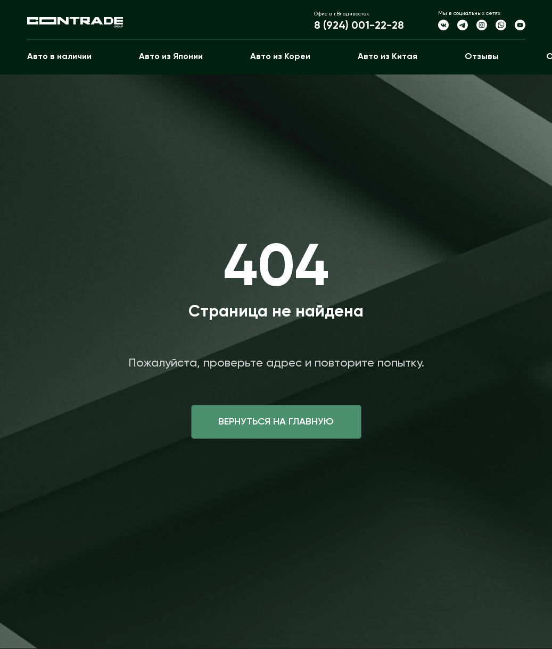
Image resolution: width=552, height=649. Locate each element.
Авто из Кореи (280, 57)
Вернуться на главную (276, 422)
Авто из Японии (171, 57)
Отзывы (482, 57)
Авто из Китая (387, 57)
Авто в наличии (59, 57)
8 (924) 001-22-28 (359, 26)
